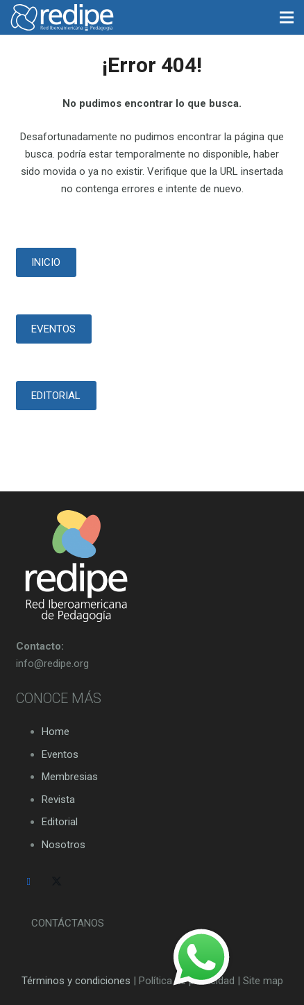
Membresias (70, 776)
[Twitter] (57, 882)
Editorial (60, 822)
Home (55, 731)
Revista (58, 799)
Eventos (60, 754)
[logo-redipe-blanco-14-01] (62, 17)
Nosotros (63, 844)
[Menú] (286, 17)
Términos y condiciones (76, 980)
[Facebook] (29, 882)
